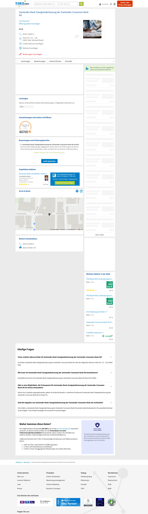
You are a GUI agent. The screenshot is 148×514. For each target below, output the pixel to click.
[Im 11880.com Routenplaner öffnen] (77, 191)
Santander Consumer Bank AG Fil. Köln (99, 322)
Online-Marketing (52, 484)
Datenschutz (112, 480)
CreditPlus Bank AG (93, 332)
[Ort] (68, 4)
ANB (109, 488)
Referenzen (85, 480)
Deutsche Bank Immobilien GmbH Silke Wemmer (33, 174)
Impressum (112, 477)
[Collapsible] (111, 357)
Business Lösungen (53, 488)
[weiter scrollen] (113, 61)
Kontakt (68, 61)
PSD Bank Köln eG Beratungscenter (99, 279)
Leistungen (25, 61)
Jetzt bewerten (49, 161)
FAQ (82, 488)
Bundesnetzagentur (64, 429)
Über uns (20, 477)
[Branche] (46, 4)
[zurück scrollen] (17, 61)
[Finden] (81, 4)
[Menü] (115, 4)
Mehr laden (99, 234)
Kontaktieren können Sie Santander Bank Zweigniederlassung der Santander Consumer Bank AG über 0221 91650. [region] (57, 378)
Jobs (19, 484)
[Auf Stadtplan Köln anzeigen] (81, 190)
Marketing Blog (86, 477)
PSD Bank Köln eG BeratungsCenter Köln (99, 295)
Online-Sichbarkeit (53, 477)
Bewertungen (40, 61)
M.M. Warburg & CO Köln (95, 312)
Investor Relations (23, 480)
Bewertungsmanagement (55, 480)
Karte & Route (55, 61)
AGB (109, 484)
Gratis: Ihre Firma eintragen (124, 3)
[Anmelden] (104, 4)
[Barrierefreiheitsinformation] (112, 4)
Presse (19, 488)
